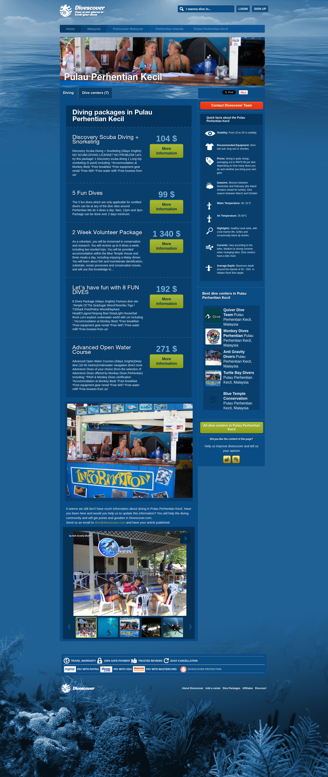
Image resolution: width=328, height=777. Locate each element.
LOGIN (243, 8)
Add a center (213, 688)
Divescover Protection (205, 669)
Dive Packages (231, 688)
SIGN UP (260, 8)
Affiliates (247, 688)
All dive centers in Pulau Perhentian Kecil (231, 427)
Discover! (260, 688)
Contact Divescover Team (231, 105)
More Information (166, 150)
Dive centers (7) (95, 93)
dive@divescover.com (110, 522)
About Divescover (192, 688)
